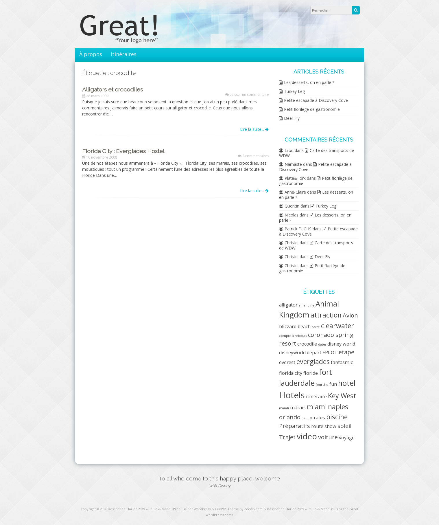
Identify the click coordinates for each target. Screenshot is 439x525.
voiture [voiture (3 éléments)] (328, 437)
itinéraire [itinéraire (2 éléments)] (316, 396)
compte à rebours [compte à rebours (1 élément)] (293, 336)
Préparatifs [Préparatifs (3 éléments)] (294, 426)
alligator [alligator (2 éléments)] (288, 305)
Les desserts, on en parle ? (309, 82)
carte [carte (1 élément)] (316, 327)
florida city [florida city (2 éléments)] (290, 373)
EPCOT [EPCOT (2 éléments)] (329, 352)
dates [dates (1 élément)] (322, 344)
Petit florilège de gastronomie (312, 109)
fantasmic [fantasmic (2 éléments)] (342, 362)
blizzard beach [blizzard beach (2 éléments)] (295, 326)
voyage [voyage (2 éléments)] (347, 437)
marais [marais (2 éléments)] (298, 407)
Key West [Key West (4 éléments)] (342, 395)
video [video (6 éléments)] (307, 436)
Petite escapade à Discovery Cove (316, 100)
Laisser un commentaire (249, 94)
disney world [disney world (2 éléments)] (341, 344)
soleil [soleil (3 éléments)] (344, 426)
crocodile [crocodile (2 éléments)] (307, 344)
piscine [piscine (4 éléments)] (337, 416)
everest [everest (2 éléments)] (287, 362)
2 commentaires (255, 155)
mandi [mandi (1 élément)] (284, 408)
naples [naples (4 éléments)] (338, 406)
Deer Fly (292, 118)
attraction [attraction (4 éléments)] (326, 315)
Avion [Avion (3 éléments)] (350, 315)
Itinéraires (124, 54)
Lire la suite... (254, 129)
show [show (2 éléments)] (330, 426)
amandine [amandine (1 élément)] (306, 305)
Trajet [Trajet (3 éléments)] (287, 437)
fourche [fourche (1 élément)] (322, 385)
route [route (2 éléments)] (317, 426)
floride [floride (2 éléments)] (310, 373)
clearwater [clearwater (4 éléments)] (337, 325)
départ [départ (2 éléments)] (314, 352)
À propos (90, 54)
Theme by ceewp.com (245, 509)
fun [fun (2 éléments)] (333, 384)
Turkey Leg (294, 91)
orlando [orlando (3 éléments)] (289, 417)
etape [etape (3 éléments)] (346, 352)
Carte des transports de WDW (316, 153)
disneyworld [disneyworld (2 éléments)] (292, 352)
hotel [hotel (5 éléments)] (346, 383)
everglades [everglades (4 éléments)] (313, 361)
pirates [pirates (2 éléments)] (317, 417)
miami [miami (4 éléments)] (317, 406)
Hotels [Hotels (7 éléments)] (292, 395)
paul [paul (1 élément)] (305, 418)
